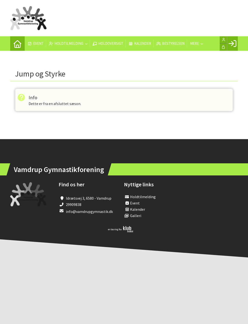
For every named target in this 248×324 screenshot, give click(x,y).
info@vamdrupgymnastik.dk (89, 211)
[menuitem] (17, 43)
